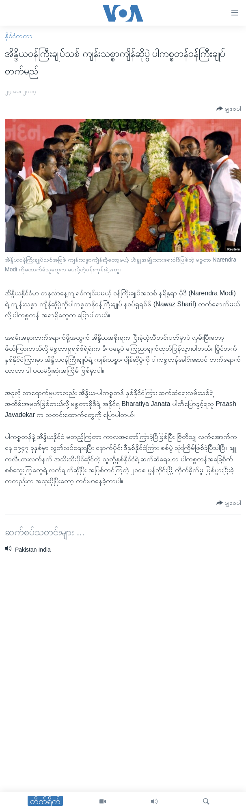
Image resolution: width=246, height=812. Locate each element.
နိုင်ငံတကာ (18, 36)
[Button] (228, 108)
